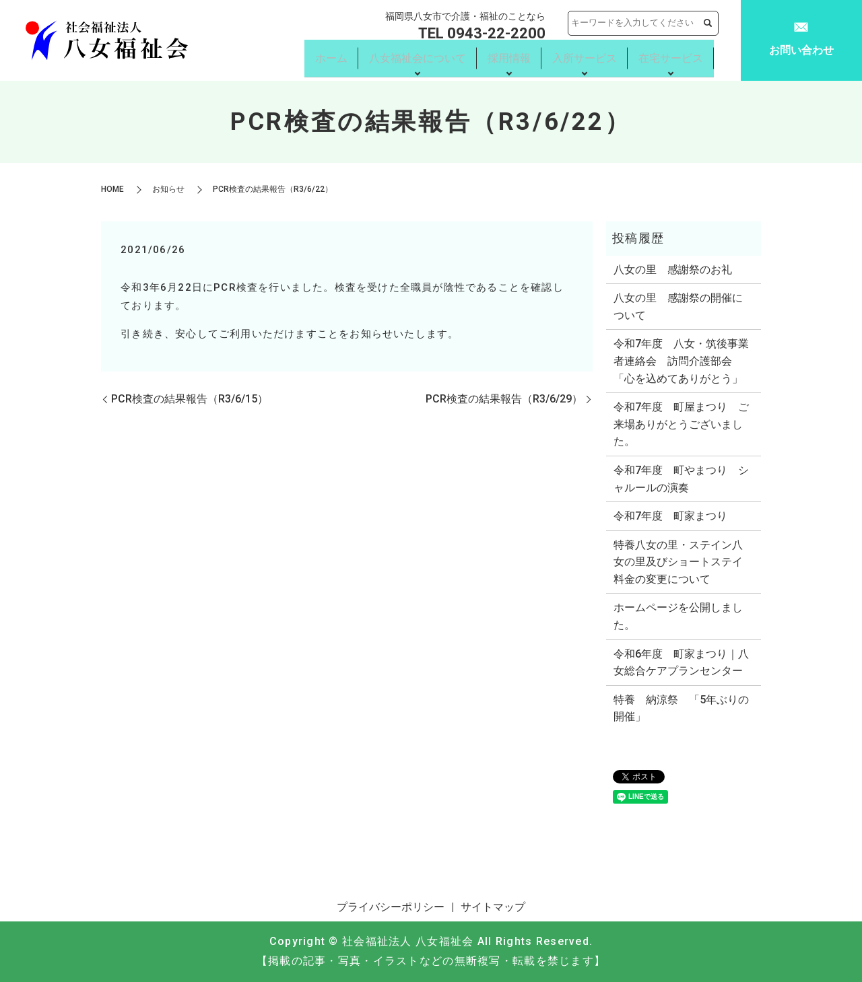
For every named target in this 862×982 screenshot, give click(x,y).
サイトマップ (493, 907)
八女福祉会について (417, 58)
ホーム (331, 58)
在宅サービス (670, 58)
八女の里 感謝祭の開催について (678, 306)
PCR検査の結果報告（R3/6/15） (189, 398)
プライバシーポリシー (390, 907)
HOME (112, 189)
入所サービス (584, 58)
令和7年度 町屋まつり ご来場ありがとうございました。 (681, 424)
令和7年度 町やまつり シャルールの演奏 (681, 479)
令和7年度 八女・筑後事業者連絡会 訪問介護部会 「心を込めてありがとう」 (681, 360)
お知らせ (168, 189)
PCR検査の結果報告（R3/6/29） (504, 398)
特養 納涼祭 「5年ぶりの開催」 (681, 708)
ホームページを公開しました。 (678, 616)
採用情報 (509, 58)
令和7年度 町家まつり (670, 516)
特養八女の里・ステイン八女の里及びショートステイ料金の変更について (678, 562)
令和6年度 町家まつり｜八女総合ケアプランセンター (681, 662)
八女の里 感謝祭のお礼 (673, 269)
